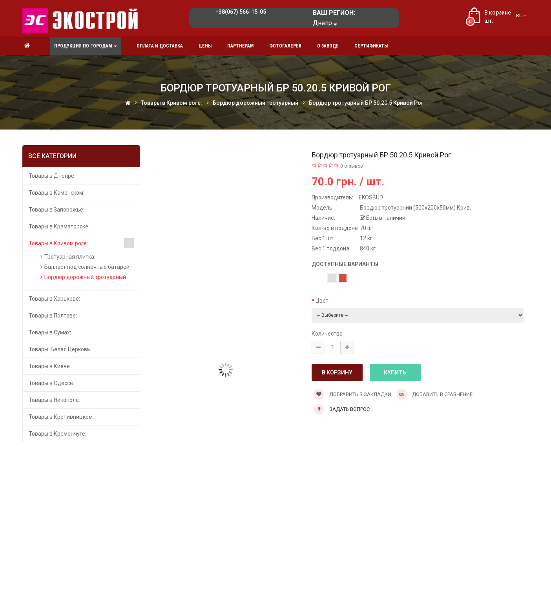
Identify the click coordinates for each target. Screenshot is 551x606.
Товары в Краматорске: (59, 226)
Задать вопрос (349, 409)
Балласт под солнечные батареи (87, 267)
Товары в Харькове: (54, 299)
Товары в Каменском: (56, 193)
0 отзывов (351, 166)
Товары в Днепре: (52, 176)
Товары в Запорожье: (56, 209)
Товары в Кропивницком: (61, 417)
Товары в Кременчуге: (57, 434)
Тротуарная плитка (69, 257)
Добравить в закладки (352, 394)
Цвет (322, 301)
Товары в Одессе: (51, 383)
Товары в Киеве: (50, 366)
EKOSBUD (371, 197)
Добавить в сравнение (434, 394)
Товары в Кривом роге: (58, 243)
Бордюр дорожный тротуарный (85, 277)
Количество (327, 333)
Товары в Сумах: (50, 332)
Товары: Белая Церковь (59, 349)
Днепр (325, 23)
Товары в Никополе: (54, 400)
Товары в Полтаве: (53, 315)
